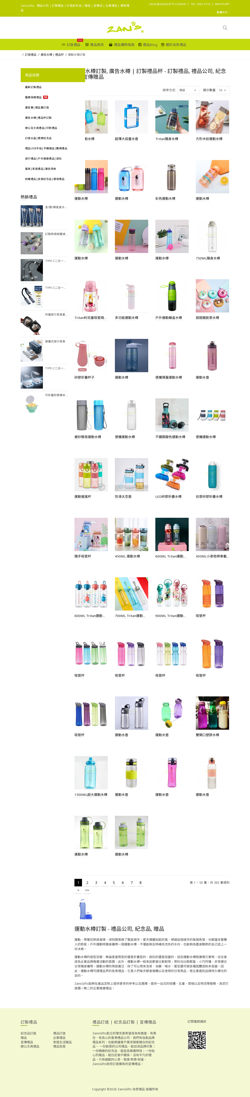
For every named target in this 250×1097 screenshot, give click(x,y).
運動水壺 (202, 377)
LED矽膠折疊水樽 (168, 496)
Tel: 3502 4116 (200, 4)
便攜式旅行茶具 (55, 341)
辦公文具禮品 (30, 1046)
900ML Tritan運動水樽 (172, 615)
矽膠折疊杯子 (84, 377)
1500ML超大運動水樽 (90, 794)
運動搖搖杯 (82, 496)
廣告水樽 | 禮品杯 (52, 55)
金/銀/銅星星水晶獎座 (56, 207)
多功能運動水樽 (126, 317)
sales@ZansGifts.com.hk (167, 4)
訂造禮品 (30, 55)
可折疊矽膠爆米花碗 (56, 395)
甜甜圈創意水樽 (207, 317)
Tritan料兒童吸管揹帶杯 (91, 317)
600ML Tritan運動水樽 (172, 556)
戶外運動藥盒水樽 (168, 317)
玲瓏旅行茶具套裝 (56, 314)
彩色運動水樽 (165, 198)
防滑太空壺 (123, 496)
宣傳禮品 (27, 1042)
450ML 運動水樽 (127, 556)
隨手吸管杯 (82, 556)
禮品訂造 (59, 1033)
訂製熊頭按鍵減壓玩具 (56, 234)
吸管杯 (201, 615)
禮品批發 (59, 1046)
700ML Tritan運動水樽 (132, 615)
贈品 (24, 1038)
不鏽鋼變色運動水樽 (170, 437)
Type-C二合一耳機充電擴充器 (56, 261)
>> (87, 890)
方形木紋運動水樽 (209, 138)
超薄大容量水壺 (126, 138)
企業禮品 (59, 1038)
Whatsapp (222, 4)
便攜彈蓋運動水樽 (168, 377)
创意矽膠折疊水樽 (209, 496)
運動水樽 (81, 198)
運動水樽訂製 (76, 55)
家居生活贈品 (62, 1042)
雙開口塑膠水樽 (207, 735)
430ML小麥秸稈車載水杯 (213, 556)
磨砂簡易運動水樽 (87, 437)
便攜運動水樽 (125, 437)
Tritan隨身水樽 (166, 138)
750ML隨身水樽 (208, 258)
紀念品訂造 (28, 1033)
